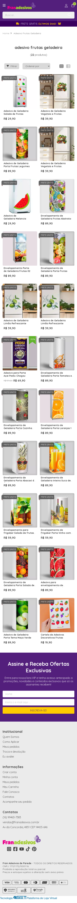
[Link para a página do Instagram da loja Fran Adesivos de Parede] (9, 849)
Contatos (8, 796)
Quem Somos (11, 736)
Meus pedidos (11, 746)
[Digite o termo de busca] (34, 15)
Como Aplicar (11, 741)
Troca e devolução (14, 751)
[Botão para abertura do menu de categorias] (4, 5)
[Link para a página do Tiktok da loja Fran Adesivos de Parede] (28, 849)
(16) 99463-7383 (12, 817)
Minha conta (10, 777)
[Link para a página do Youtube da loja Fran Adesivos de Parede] (21, 849)
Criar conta (10, 772)
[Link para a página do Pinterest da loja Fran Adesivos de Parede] (34, 849)
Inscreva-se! (38, 710)
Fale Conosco (11, 791)
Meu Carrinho (11, 787)
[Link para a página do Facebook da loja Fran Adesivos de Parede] (15, 849)
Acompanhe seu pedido (17, 801)
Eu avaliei (8, 756)
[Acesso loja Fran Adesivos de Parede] (66, 5)
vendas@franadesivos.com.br (21, 822)
